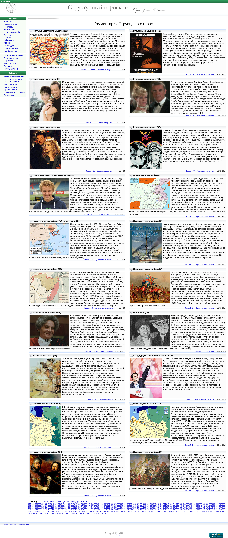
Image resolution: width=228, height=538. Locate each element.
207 (121, 508)
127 (187, 510)
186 (190, 508)
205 (128, 508)
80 (126, 512)
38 (29, 514)
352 (39, 504)
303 (200, 504)
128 (184, 510)
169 (49, 510)
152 (105, 510)
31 (46, 514)
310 (177, 504)
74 (141, 512)
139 (148, 510)
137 (154, 510)
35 (36, 514)
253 (167, 506)
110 (46, 512)
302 (204, 504)
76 (136, 512)
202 (138, 508)
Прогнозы (8, 27)
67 (157, 512)
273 (102, 506)
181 (207, 508)
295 (29, 506)
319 (148, 504)
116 (223, 510)
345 (62, 504)
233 (36, 508)
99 (82, 512)
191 (174, 508)
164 (65, 510)
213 (102, 508)
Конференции (11, 51)
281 (75, 506)
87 (110, 512)
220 (79, 508)
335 (95, 504)
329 (115, 504)
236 (223, 506)
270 (112, 506)
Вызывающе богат (106, 399)
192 (171, 508)
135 (161, 510)
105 (62, 512)
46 (206, 512)
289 (49, 506)
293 (36, 506)
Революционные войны (104, 447)
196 (157, 508)
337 (89, 504)
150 (112, 510)
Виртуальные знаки (13, 55)
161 (75, 510)
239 (213, 506)
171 (42, 510)
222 (72, 508)
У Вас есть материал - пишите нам (15, 524)
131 (174, 510)
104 (65, 512)
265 (128, 506)
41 (218, 512)
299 (213, 504)
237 (220, 506)
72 (145, 512)
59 (176, 512)
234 (33, 508)
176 (223, 508)
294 (33, 506)
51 (195, 512)
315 (161, 504)
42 (216, 512)
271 (108, 506)
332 (105, 504)
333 (102, 504)
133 (167, 510)
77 (133, 512)
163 (69, 510)
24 (62, 514)
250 (177, 506)
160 (79, 510)
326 (125, 504)
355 (29, 504)
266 (125, 506)
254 (164, 506)
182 (204, 508)
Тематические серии (14, 76)
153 (102, 510)
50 (197, 512)
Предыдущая (73, 501)
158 (85, 510)
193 (167, 508)
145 (128, 510)
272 (105, 506)
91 (101, 512)
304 (197, 504)
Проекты (8, 37)
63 (166, 512)
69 (152, 512)
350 (46, 504)
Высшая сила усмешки (104, 351)
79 (129, 512)
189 (181, 508)
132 (171, 510)
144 (131, 510)
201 (141, 508)
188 (184, 508)
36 (34, 514)
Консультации (10, 84)
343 (69, 504)
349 (49, 504)
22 (67, 514)
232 (39, 508)
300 (210, 504)
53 (190, 512)
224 (65, 508)
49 (199, 512)
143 (134, 510)
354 (33, 504)
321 (141, 504)
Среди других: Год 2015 (104, 214)
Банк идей (9, 46)
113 (36, 512)
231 (42, 508)
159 (82, 510)
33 (41, 514)
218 (85, 508)
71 (148, 512)
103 (69, 512)
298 (217, 504)
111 (42, 512)
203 (134, 508)
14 (86, 514)
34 (39, 514)
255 (161, 506)
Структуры (9, 61)
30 (48, 514)
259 (148, 506)
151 (108, 510)
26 (57, 514)
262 (138, 506)
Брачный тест (10, 90)
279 (82, 506)
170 (46, 510)
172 (39, 510)
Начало (84, 501)
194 (164, 508)
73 (143, 512)
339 (82, 504)
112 (39, 512)
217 (89, 508)
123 (200, 510)
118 (217, 510)
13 (88, 514)
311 (174, 504)
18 (76, 514)
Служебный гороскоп (14, 92)
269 (115, 506)
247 (187, 506)
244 (197, 506)
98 (84, 512)
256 (157, 506)
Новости (8, 21)
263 (134, 506)
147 (121, 510)
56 (183, 512)
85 (115, 512)
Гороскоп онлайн (12, 32)
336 (92, 504)
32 (43, 514)
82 (122, 512)
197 (154, 508)
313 (167, 504)
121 (207, 510)
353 (36, 504)
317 (154, 504)
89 (105, 512)
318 (151, 504)
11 (93, 514)
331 (108, 504)
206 (125, 508)
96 (89, 512)
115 (29, 512)
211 (108, 508)
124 (197, 510)
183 (200, 508)
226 (59, 508)
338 (85, 504)
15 (83, 514)
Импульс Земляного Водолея (101, 70)
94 (94, 512)
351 (42, 504)
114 (33, 512)
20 (72, 514)
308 (184, 504)
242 (204, 506)
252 (171, 506)
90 (103, 512)
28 (53, 514)
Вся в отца (209, 351)
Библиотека (9, 29)
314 (164, 504)
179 (213, 508)
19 (74, 514)
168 (52, 510)
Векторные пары (12, 81)
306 (190, 504)
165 (62, 510)
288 (52, 506)
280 (79, 506)
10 (95, 514)
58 (178, 512)
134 (164, 510)
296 (223, 504)
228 (52, 508)
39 (223, 512)
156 (92, 510)
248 (184, 506)
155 (95, 510)
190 (177, 508)
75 (138, 512)
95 (91, 512)
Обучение (9, 40)
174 (33, 510)
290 (46, 506)
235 (29, 508)
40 (220, 512)
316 (157, 504)
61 (171, 512)
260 (144, 506)
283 (69, 506)
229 (49, 508)
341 (75, 504)
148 (118, 510)
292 (39, 506)
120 (210, 510)
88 (108, 512)
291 (42, 506)
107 (56, 512)
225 (62, 508)
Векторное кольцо (13, 79)
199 (148, 508)
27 (55, 514)
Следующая (60, 501)
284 (65, 506)
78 (131, 512)
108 (52, 512)
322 (138, 504)
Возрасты (8, 66)
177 (220, 508)
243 (200, 506)
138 (151, 510)
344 (65, 504)
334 (98, 504)
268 (118, 506)
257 (154, 506)
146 (125, 510)
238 (217, 506)
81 (124, 512)
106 (59, 512)
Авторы (7, 35)
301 (207, 504)
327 (121, 504)
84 (117, 512)
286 (59, 506)
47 (204, 512)
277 (89, 506)
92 (98, 512)
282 (72, 506)
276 (92, 506)
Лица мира (9, 95)
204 (131, 508)
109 (49, 512)
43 (213, 512)
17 (78, 514)
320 (144, 504)
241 (207, 506)
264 (131, 506)
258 (151, 506)
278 (85, 506)
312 (171, 504)
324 (131, 504)
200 (144, 508)
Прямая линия (11, 48)
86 (112, 512)
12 (90, 514)
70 (150, 512)
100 (79, 512)
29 (50, 514)
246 (190, 506)
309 (181, 504)
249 (181, 506)
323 (134, 504)
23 (64, 514)
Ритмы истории (11, 69)
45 (209, 512)
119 (213, 510)
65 (162, 512)
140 (144, 510)
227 (56, 508)
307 (187, 504)
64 (164, 512)
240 (210, 506)
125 (194, 510)
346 (59, 504)
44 (211, 512)
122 (204, 510)
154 (98, 510)
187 (187, 508)
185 (194, 508)
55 (185, 512)
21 (69, 514)
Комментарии (10, 24)
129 (181, 510)
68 (155, 512)
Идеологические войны (205, 217)
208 (118, 508)
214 (98, 508)
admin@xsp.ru (116, 535)
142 (138, 510)
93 (96, 512)
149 (115, 510)
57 (180, 512)
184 (197, 508)
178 (217, 508)
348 (52, 504)
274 (98, 506)
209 (115, 508)
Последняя (48, 501)
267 (121, 506)
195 (161, 508)
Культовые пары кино (205, 75)
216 (92, 508)
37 (32, 514)
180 (210, 508)
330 (112, 504)
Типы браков (10, 63)
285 (62, 506)
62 (169, 512)
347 (56, 504)
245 (194, 506)
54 (187, 512)
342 (72, 504)
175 (29, 510)
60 (173, 512)
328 (118, 504)
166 (59, 510)
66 (159, 512)
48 (202, 512)
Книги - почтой (11, 87)
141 (141, 510)
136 (157, 510)
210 (112, 508)
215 (95, 508)
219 (82, 508)
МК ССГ (8, 43)
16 (81, 514)
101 (75, 512)
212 (105, 508)
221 (75, 508)
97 (87, 512)
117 (220, 510)
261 (141, 506)
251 (174, 506)
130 (177, 510)
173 (36, 510)
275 (95, 506)
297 (220, 504)
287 (56, 506)
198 (151, 508)
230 (46, 508)
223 (69, 508)
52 (192, 512)
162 (72, 510)
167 (56, 510)
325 (128, 504)
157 (89, 510)
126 (190, 510)
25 (60, 514)
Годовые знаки (11, 58)
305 (194, 504)
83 (119, 512)
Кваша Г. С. (84, 70)
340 (79, 504)
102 (72, 512)
